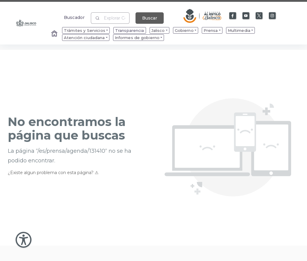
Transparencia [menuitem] (129, 30)
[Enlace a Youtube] (246, 15)
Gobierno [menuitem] (184, 30)
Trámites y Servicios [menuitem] (84, 30)
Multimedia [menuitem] (239, 30)
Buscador (74, 17)
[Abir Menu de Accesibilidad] (23, 240)
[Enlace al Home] (54, 34)
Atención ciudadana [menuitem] (84, 37)
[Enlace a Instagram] (272, 15)
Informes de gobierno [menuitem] (137, 37)
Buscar (149, 18)
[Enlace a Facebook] (232, 15)
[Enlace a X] (259, 15)
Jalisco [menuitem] (158, 30)
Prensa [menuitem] (211, 30)
